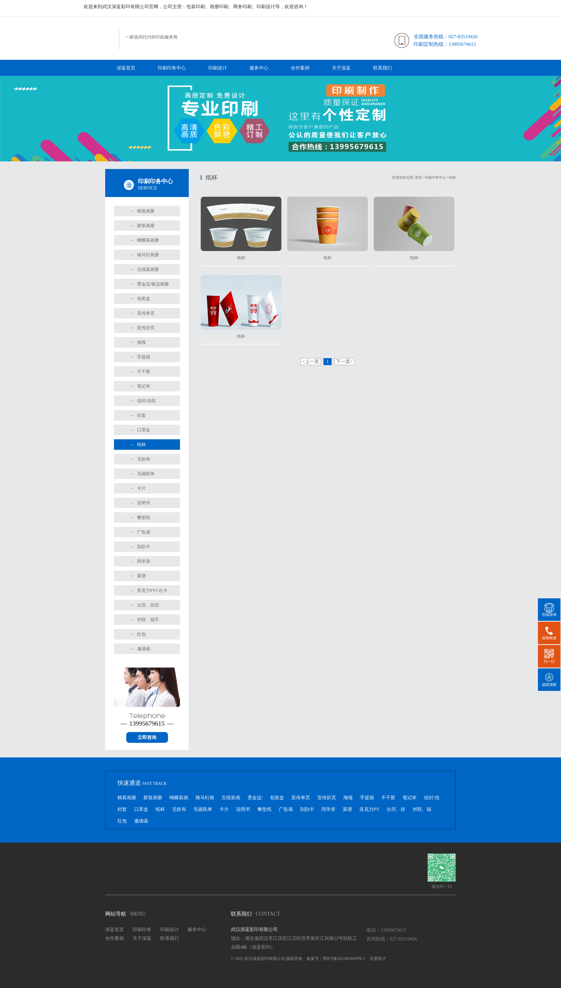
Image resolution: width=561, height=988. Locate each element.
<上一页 (310, 361)
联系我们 (382, 67)
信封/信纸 (143, 400)
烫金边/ (255, 797)
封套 (138, 415)
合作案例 (300, 67)
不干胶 (140, 371)
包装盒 (140, 298)
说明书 (140, 503)
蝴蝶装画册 (144, 240)
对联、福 (422, 809)
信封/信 (431, 797)
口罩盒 (140, 430)
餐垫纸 (140, 517)
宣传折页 (142, 327)
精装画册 (142, 211)
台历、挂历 (144, 605)
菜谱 (138, 576)
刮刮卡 (140, 546)
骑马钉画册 (144, 254)
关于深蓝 (341, 67)
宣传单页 (142, 313)
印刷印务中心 (172, 67)
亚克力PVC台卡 (148, 590)
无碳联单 (142, 473)
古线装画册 (144, 269)
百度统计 (378, 958)
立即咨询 (147, 737)
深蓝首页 (126, 67)
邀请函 (140, 649)
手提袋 (140, 357)
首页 (418, 177)
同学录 (140, 561)
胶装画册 (142, 225)
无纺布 (140, 459)
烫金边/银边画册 (149, 284)
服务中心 (259, 67)
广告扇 (140, 532)
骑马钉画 (204, 797)
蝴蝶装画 (178, 797)
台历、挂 (396, 809)
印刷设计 (217, 67)
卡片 (138, 488)
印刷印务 (142, 929)
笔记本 (140, 386)
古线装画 (230, 797)
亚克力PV (369, 809)
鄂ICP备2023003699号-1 (344, 958)
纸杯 (138, 444)
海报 (138, 342)
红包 (138, 634)
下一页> (344, 361)
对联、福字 (144, 619)
